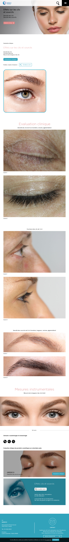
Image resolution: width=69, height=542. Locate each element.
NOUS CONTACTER (52, 536)
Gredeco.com (27, 64)
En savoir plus (48, 539)
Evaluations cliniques (10, 59)
